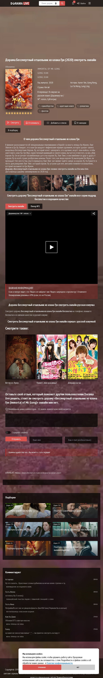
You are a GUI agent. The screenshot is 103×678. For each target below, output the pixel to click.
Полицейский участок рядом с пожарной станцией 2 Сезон (30, 599)
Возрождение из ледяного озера (19, 587)
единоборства (48, 106)
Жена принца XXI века (15, 624)
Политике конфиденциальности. (60, 663)
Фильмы (17, 473)
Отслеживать (32, 122)
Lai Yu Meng (75, 86)
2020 (51, 82)
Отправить (16, 439)
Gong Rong (92, 82)
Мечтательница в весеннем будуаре (20, 612)
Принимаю (42, 667)
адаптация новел (67, 106)
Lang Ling (85, 86)
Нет (78, 667)
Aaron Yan (82, 82)
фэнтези (45, 110)
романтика (84, 106)
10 (30, 113)
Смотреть (13, 122)
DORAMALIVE (9, 473)
